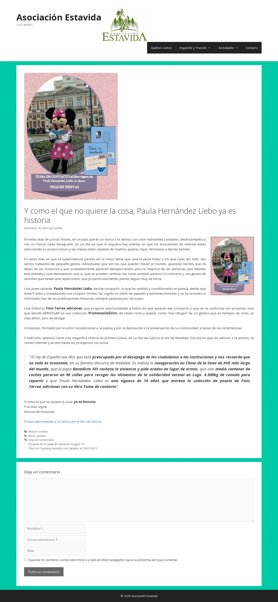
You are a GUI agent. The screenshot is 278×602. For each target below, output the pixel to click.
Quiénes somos (161, 48)
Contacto (252, 48)
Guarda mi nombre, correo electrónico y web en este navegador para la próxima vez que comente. (103, 560)
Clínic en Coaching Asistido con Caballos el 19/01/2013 (62, 448)
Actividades (230, 48)
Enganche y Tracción (197, 48)
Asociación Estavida (58, 17)
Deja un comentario (41, 440)
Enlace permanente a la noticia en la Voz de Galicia (63, 421)
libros (32, 436)
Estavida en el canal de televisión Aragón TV (56, 444)
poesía (41, 436)
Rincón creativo (38, 431)
